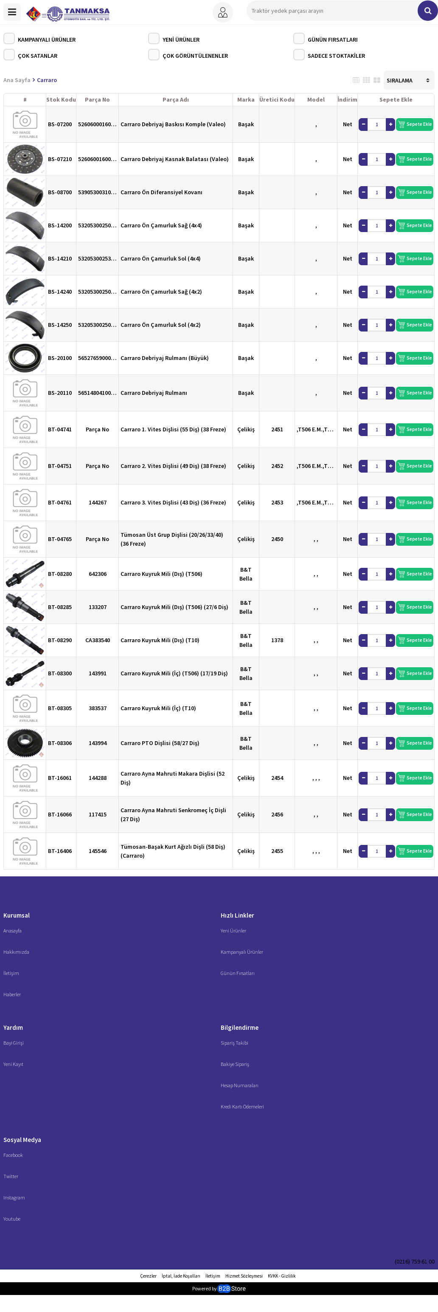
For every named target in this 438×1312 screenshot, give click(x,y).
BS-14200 (60, 225)
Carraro (47, 80)
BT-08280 (60, 574)
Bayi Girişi (13, 1043)
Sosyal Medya (22, 1140)
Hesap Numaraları (239, 1085)
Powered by (218, 1288)
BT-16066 (60, 814)
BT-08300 (60, 673)
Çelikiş (246, 429)
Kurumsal (16, 915)
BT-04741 (60, 429)
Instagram (14, 1197)
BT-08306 (60, 743)
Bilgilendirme (239, 1027)
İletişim (11, 973)
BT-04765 (60, 539)
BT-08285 (60, 607)
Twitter (10, 1176)
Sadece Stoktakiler (329, 54)
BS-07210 (60, 159)
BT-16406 (60, 851)
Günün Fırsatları (325, 38)
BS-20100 (60, 358)
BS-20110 (60, 393)
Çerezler (148, 1276)
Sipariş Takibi (234, 1043)
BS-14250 (60, 325)
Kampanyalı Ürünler (39, 38)
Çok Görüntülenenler (188, 54)
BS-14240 (60, 291)
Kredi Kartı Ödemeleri (242, 1106)
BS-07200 (60, 124)
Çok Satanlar (30, 54)
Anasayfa (12, 930)
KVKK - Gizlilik (282, 1276)
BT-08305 (60, 708)
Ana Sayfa (17, 80)
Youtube (11, 1219)
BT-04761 (60, 502)
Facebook (13, 1155)
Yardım (13, 1027)
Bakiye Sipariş (235, 1064)
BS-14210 (60, 258)
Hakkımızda (16, 952)
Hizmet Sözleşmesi (244, 1276)
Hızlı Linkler (237, 915)
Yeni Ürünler (173, 38)
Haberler (12, 994)
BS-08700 (60, 192)
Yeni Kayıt (13, 1064)
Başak (246, 124)
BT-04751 (60, 466)
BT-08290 (60, 640)
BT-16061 (60, 778)
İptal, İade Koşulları (181, 1276)
